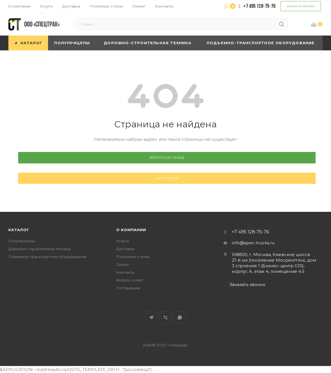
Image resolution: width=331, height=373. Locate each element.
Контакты (125, 272)
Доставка (125, 249)
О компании (131, 229)
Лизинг (122, 264)
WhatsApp (180, 317)
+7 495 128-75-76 (250, 232)
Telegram (151, 317)
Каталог (18, 229)
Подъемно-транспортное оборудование (47, 256)
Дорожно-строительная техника (39, 249)
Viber (165, 317)
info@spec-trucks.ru (253, 242)
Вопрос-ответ (129, 280)
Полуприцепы (21, 241)
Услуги (122, 241)
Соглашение (128, 288)
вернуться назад (167, 157)
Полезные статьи (132, 256)
